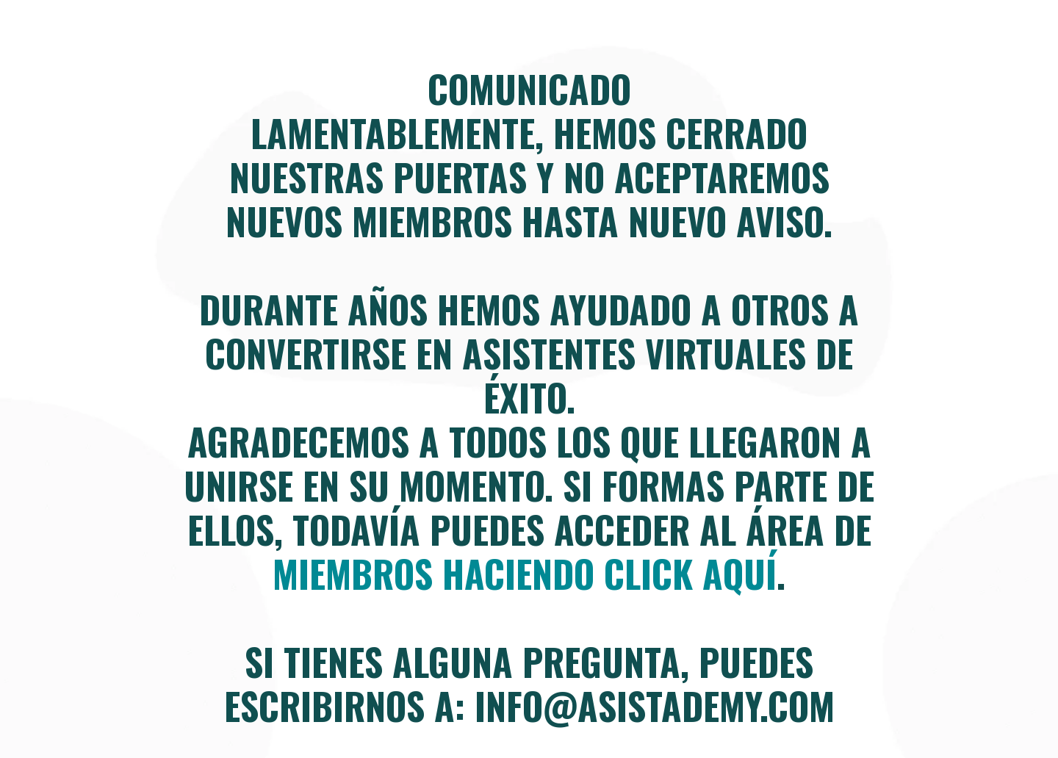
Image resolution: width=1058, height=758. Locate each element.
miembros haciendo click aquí (525, 573)
